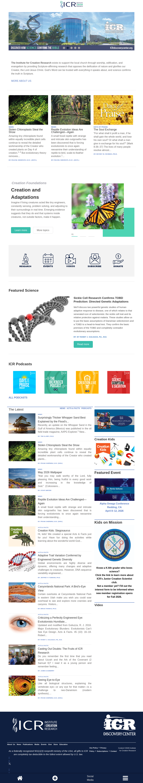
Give (50, 744)
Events (44, 744)
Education (64, 744)
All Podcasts (18, 397)
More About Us (21, 81)
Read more (83, 344)
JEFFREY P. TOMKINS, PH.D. (50, 577)
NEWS (11, 127)
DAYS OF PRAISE (101, 127)
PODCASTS (86, 408)
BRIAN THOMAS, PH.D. (49, 608)
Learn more (21, 230)
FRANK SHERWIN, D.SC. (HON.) (52, 463)
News (19, 744)
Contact (113, 751)
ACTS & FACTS (73, 408)
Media (37, 744)
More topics (43, 230)
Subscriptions (102, 751)
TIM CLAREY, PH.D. (47, 436)
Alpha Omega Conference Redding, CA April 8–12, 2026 (114, 507)
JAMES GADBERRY (47, 671)
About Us (11, 744)
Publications (28, 744)
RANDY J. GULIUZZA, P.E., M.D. (51, 639)
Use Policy (93, 748)
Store (55, 744)
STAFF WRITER (46, 490)
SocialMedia (90, 778)
